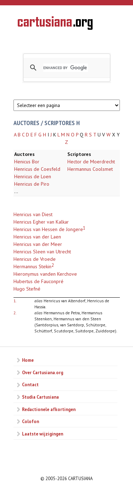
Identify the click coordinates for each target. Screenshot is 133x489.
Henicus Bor (26, 161)
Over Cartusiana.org (42, 372)
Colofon (30, 421)
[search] (65, 67)
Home (28, 360)
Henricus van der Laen (37, 237)
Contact (30, 384)
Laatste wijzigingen (42, 434)
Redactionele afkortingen (49, 409)
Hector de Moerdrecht (91, 161)
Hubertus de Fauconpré (38, 281)
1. (14, 300)
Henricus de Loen (32, 176)
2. (14, 312)
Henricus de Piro (31, 184)
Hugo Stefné (26, 289)
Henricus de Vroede (34, 259)
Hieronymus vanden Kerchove (45, 274)
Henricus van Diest (32, 214)
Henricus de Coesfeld (37, 169)
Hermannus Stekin (32, 266)
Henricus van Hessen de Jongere (48, 229)
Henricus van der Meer (37, 244)
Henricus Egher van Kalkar (41, 222)
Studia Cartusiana (40, 397)
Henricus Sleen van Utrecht (42, 251)
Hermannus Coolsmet (90, 169)
